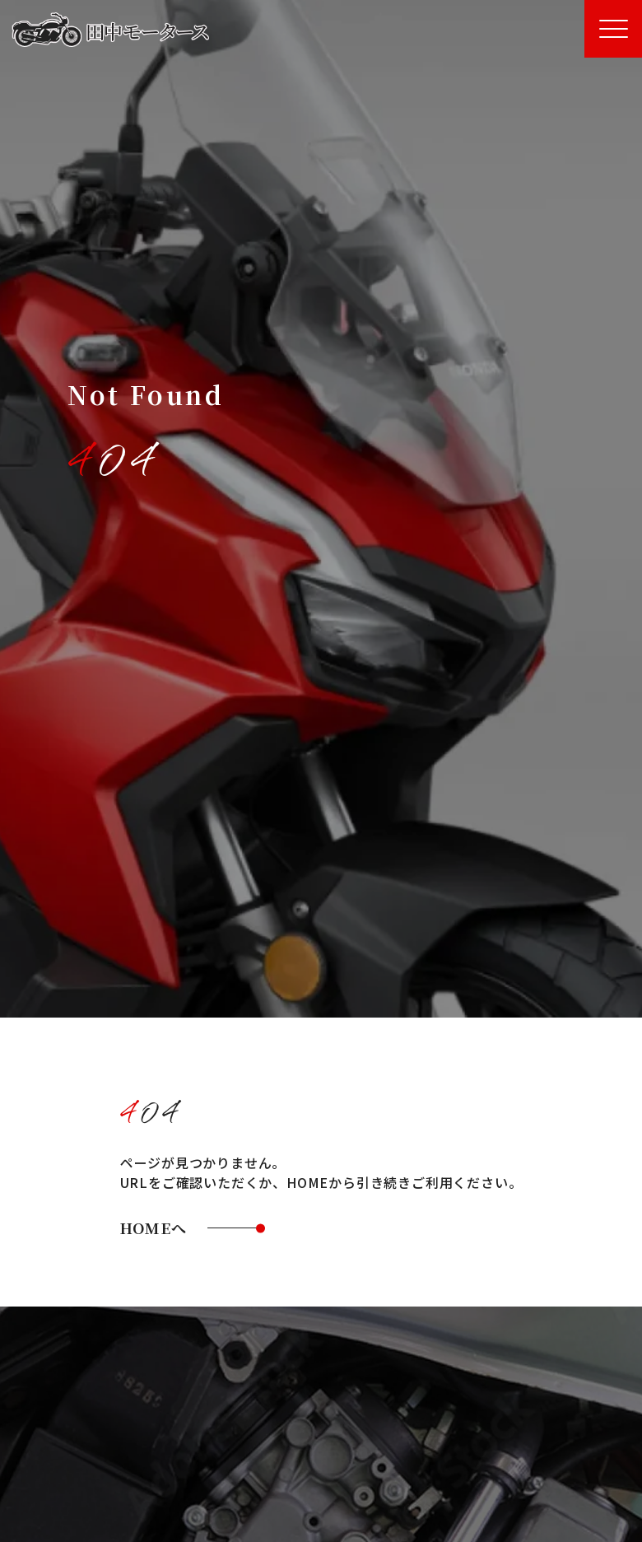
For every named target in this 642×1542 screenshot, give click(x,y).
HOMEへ (154, 1227)
